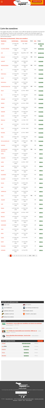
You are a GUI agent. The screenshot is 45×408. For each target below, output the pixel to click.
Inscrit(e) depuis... (15, 41)
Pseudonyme (3, 41)
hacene (2, 183)
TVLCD (2, 128)
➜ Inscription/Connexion (37, 3)
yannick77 (3, 61)
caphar (2, 162)
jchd (2, 53)
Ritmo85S (3, 132)
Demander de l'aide (37, 1)
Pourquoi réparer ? (9, 324)
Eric (1, 95)
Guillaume (3, 99)
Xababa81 (3, 111)
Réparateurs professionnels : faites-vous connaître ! (14, 38)
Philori (2, 137)
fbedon (2, 208)
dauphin (2, 107)
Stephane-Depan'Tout (5, 86)
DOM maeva (3, 74)
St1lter (2, 153)
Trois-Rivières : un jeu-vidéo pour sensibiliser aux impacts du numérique (24, 323)
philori (2, 233)
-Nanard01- (3, 158)
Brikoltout (3, 120)
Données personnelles (39, 399)
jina (1, 69)
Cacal (2, 187)
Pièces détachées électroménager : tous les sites (18, 335)
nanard (2, 166)
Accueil (22, 3)
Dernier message (24, 41)
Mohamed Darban (4, 65)
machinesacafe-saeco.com (4, 150)
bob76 (2, 242)
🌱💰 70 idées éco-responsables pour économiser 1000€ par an (21, 330)
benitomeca (3, 82)
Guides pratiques (9, 328)
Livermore (3, 145)
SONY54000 (3, 225)
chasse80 (3, 200)
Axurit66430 (3, 174)
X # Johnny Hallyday (5, 48)
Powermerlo (3, 221)
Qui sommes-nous (9, 399)
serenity (2, 116)
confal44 (3, 212)
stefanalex (3, 250)
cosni (2, 204)
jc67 (2, 124)
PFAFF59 (2, 103)
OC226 (2, 78)
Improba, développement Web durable (26, 399)
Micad (2, 90)
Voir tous (40, 341)
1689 (34, 255)
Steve (2, 195)
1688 (30, 255)
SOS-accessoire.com (5, 141)
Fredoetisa (3, 246)
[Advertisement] (22, 15)
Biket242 (3, 216)
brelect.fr (3, 57)
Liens (3, 328)
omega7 (2, 43)
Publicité (20, 400)
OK (28, 392)
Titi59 (2, 229)
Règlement (15, 400)
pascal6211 (3, 179)
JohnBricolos (3, 191)
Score (35, 41)
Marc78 (2, 170)
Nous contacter (29, 400)
